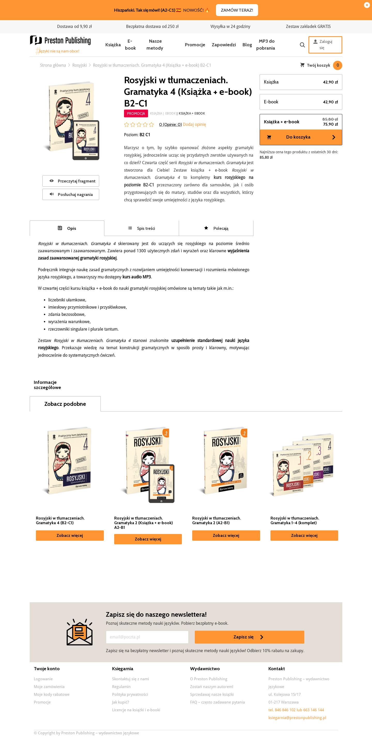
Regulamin (121, 686)
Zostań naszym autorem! (211, 686)
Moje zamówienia (49, 686)
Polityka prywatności (130, 694)
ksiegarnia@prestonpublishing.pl (297, 717)
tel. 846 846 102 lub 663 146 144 (296, 710)
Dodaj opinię (194, 124)
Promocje (195, 45)
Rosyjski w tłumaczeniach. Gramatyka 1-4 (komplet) (294, 520)
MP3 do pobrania (265, 44)
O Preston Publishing (208, 679)
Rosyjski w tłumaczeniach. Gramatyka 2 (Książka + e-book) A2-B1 (143, 523)
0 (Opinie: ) (170, 124)
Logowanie (43, 679)
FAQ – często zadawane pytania (217, 702)
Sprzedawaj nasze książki (212, 694)
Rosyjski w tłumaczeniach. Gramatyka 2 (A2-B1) (216, 520)
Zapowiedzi (224, 45)
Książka (113, 45)
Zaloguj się (322, 45)
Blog (247, 45)
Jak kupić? (120, 702)
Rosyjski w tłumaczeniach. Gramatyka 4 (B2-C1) (60, 520)
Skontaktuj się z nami (130, 679)
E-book (130, 44)
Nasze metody (154, 44)
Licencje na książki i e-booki (136, 710)
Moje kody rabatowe (51, 694)
